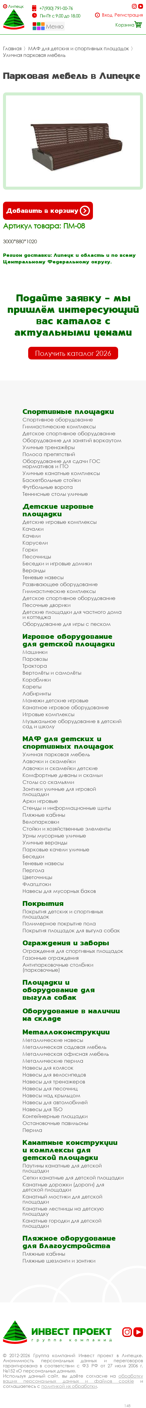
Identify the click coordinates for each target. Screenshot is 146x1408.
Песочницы (36, 556)
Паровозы (35, 658)
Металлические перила (52, 1060)
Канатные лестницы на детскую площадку (63, 1211)
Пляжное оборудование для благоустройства (69, 1241)
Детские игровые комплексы (59, 521)
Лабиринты (36, 693)
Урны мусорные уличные (54, 835)
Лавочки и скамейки (49, 761)
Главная (12, 48)
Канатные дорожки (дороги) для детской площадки (63, 1187)
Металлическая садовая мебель (64, 1046)
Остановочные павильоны (55, 1123)
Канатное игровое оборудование (65, 707)
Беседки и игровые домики (57, 563)
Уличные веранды (44, 842)
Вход (107, 14)
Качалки (32, 528)
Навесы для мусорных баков (59, 891)
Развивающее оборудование (60, 584)
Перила (32, 1130)
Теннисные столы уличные (55, 493)
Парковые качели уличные (55, 849)
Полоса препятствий (48, 454)
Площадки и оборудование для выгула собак (58, 989)
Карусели (35, 542)
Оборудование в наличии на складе (71, 1014)
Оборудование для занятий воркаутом (71, 440)
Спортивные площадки (68, 411)
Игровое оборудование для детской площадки (68, 640)
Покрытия (43, 903)
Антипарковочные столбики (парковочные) (57, 967)
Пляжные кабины (43, 814)
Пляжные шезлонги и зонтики (58, 1260)
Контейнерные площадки (55, 1116)
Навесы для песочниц (50, 1088)
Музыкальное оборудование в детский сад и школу (71, 724)
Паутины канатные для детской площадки (62, 1168)
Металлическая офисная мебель (65, 1053)
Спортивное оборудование (57, 419)
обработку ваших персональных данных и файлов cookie (73, 1378)
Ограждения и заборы (65, 942)
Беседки (33, 856)
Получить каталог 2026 (73, 353)
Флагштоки (36, 884)
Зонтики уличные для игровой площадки (59, 791)
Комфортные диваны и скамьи (62, 775)
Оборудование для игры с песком (66, 623)
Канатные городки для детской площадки (61, 1223)
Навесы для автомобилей (55, 1102)
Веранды (33, 570)
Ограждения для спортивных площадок (72, 950)
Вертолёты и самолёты (51, 672)
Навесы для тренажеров (53, 1081)
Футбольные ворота (47, 487)
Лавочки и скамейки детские (60, 768)
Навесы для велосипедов (54, 1074)
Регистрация (129, 14)
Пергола (33, 870)
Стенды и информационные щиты (66, 807)
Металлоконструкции (66, 1032)
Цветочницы (37, 877)
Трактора (34, 665)
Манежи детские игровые (55, 700)
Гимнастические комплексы (59, 426)
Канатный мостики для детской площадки (62, 1199)
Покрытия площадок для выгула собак (71, 930)
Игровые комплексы (48, 714)
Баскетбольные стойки (51, 480)
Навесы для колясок (47, 1067)
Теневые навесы (43, 577)
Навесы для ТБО (42, 1109)
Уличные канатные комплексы (61, 473)
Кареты (31, 686)
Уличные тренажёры (48, 447)
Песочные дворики (46, 605)
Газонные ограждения (50, 957)
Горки (29, 549)
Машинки (34, 651)
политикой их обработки (69, 1386)
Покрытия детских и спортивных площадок (62, 914)
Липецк (16, 6)
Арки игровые (40, 800)
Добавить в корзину (48, 211)
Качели (31, 535)
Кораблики (36, 679)
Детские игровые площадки (58, 510)
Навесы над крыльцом (51, 1095)
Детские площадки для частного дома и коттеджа (72, 614)
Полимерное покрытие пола (59, 923)
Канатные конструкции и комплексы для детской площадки (70, 1150)
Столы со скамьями (48, 782)
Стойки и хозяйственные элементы (66, 828)
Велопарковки (40, 821)
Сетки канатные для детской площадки (73, 1177)
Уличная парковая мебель (34, 55)
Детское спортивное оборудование (68, 433)
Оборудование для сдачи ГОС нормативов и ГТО (61, 463)
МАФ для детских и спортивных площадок (78, 48)
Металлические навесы (52, 1040)
